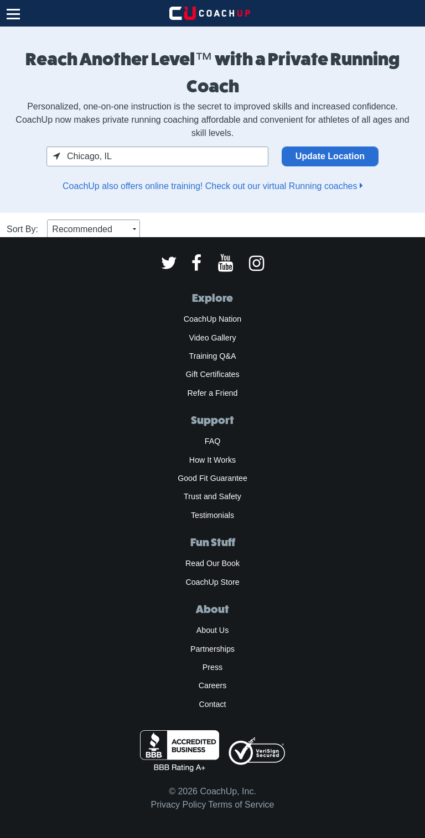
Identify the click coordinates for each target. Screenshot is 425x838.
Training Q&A (212, 356)
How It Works (212, 459)
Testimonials (212, 515)
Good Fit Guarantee (212, 478)
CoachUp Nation (212, 319)
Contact (212, 704)
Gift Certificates (212, 374)
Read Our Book (212, 563)
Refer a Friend (213, 393)
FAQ (212, 441)
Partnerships (212, 649)
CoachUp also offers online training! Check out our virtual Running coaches (212, 186)
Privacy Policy (178, 804)
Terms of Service (241, 804)
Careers (213, 685)
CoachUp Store (212, 582)
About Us (212, 630)
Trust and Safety (212, 496)
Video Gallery (212, 337)
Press (212, 667)
